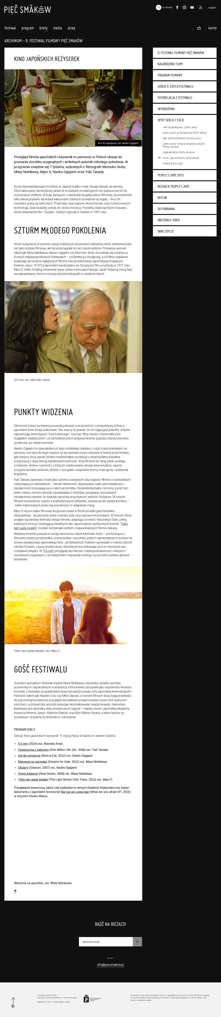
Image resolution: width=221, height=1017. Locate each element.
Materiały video (169, 220)
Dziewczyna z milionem (33, 749)
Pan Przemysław (70, 998)
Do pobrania (166, 209)
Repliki (162, 197)
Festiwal (10, 28)
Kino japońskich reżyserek (181, 157)
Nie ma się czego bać (75, 791)
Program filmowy (170, 75)
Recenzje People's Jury (173, 186)
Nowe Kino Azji (173, 163)
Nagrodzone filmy (170, 64)
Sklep (71, 28)
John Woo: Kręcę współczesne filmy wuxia (183, 145)
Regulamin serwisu (44, 1002)
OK (137, 941)
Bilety (43, 28)
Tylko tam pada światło (33, 779)
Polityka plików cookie (61, 1002)
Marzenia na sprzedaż (32, 761)
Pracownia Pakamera (53, 998)
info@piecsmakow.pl (110, 964)
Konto (212, 27)
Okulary (23, 767)
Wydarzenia (166, 109)
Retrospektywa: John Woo (180, 127)
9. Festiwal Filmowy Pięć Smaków (181, 53)
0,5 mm (48, 551)
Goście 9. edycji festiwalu (175, 86)
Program (28, 28)
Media (57, 28)
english (212, 7)
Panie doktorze (28, 773)
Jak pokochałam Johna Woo (182, 138)
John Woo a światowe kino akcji (185, 132)
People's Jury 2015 (171, 175)
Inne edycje (166, 231)
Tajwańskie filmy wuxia (179, 152)
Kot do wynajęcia (29, 755)
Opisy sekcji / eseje (171, 120)
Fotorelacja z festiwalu (175, 97)
